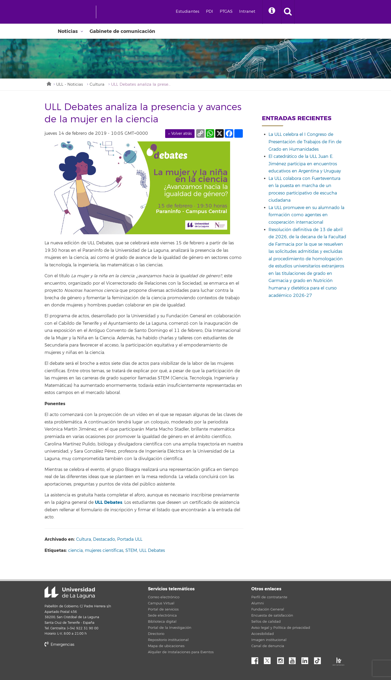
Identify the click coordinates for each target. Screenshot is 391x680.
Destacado (104, 539)
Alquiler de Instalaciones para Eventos (181, 652)
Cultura (97, 84)
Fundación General (267, 609)
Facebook (256, 659)
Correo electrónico (163, 597)
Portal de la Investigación (169, 628)
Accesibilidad (262, 634)
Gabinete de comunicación (122, 31)
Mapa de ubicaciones (166, 646)
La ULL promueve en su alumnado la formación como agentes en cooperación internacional (306, 215)
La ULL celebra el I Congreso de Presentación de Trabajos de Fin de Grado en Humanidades (305, 142)
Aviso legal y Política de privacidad (280, 628)
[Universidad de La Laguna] (120, 12)
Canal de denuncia (267, 646)
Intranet (247, 11)
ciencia (75, 550)
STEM (131, 550)
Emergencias (59, 644)
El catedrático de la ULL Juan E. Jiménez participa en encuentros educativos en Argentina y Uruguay (305, 164)
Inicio (48, 83)
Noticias (68, 31)
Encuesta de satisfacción (272, 615)
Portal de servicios (163, 609)
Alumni (257, 603)
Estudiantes (188, 11)
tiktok (319, 659)
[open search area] (288, 12)
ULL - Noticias (69, 84)
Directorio (156, 634)
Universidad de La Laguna (70, 592)
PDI (209, 11)
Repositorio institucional (168, 640)
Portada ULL (129, 539)
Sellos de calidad (266, 622)
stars (84, 662)
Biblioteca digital (162, 622)
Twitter (269, 659)
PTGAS (226, 11)
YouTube (294, 659)
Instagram (281, 659)
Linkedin (306, 659)
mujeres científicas (104, 550)
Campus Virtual (161, 603)
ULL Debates (108, 502)
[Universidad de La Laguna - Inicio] (73, 12)
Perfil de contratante (269, 597)
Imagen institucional (269, 640)
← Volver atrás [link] (180, 133)
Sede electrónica (162, 615)
